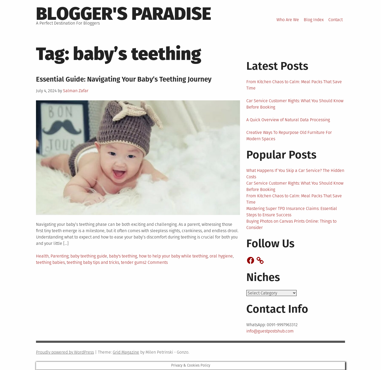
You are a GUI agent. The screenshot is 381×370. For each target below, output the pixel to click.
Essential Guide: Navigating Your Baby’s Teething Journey (123, 79)
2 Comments (156, 262)
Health (42, 256)
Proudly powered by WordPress (65, 352)
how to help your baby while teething (173, 256)
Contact (335, 19)
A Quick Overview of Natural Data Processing (288, 119)
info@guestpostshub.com (270, 331)
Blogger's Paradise (123, 14)
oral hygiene (221, 256)
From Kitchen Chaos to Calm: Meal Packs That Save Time (294, 85)
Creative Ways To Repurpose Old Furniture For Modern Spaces (289, 135)
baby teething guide (88, 256)
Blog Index (314, 19)
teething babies (50, 262)
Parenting (60, 256)
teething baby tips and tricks (93, 262)
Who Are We (287, 19)
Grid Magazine (126, 352)
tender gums (132, 262)
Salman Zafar (75, 90)
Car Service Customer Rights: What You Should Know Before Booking (294, 104)
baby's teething (123, 256)
